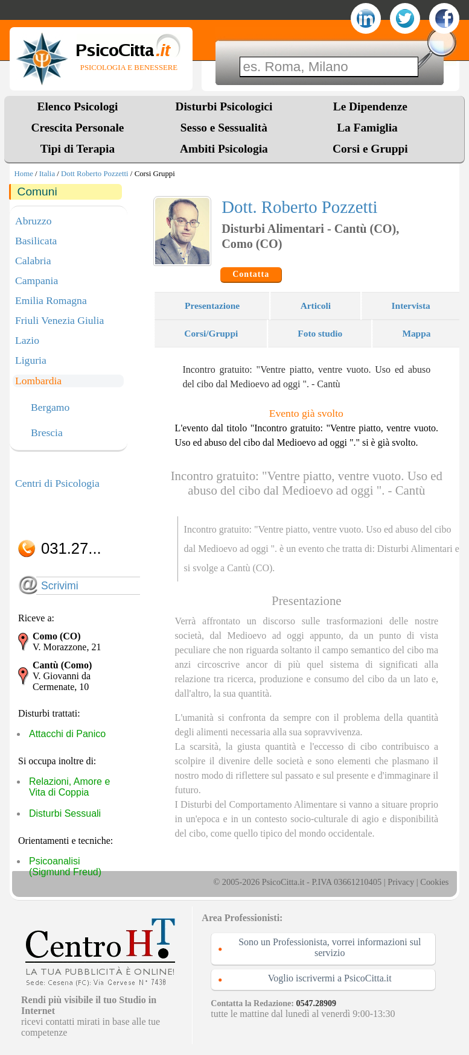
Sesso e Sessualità (223, 127)
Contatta (250, 274)
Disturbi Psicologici (224, 106)
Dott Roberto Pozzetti (95, 173)
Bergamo (50, 407)
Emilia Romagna (51, 300)
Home (23, 173)
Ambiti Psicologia (224, 148)
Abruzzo (33, 221)
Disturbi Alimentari (415, 548)
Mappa (416, 333)
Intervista (411, 305)
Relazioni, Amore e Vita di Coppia (69, 786)
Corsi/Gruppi (211, 333)
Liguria (30, 360)
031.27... (71, 548)
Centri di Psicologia (57, 483)
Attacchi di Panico (67, 734)
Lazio (27, 340)
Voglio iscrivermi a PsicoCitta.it (330, 978)
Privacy (401, 882)
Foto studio (320, 333)
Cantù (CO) (249, 568)
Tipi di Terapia (77, 148)
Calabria (33, 261)
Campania (36, 280)
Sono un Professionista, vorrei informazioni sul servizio (329, 947)
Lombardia (38, 381)
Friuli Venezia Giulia (59, 320)
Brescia (47, 433)
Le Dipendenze (370, 106)
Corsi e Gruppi (370, 148)
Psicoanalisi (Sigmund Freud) (65, 866)
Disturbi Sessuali (65, 813)
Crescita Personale (77, 127)
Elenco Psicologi (77, 106)
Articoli (316, 305)
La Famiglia (370, 127)
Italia (47, 173)
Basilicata (36, 241)
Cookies (434, 882)
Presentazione (212, 305)
